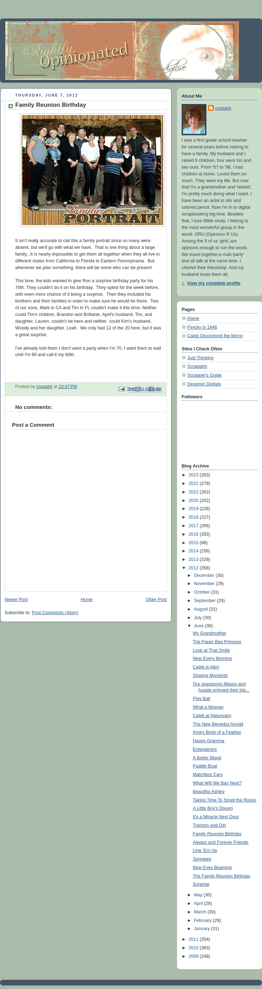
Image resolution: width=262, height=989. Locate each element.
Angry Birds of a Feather (217, 732)
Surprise (201, 884)
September (205, 600)
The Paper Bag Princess (217, 641)
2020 (194, 500)
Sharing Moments (210, 675)
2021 (194, 492)
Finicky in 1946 (202, 327)
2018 (194, 517)
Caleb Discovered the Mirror (215, 335)
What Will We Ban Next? (217, 783)
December (205, 575)
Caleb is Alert (206, 667)
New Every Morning (212, 658)
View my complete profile (213, 283)
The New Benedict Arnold (218, 724)
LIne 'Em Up (205, 850)
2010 (194, 947)
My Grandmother (210, 633)
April (199, 903)
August (201, 609)
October (202, 592)
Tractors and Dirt (209, 825)
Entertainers (205, 749)
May (199, 894)
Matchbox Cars (208, 774)
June (199, 625)
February (203, 920)
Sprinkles (202, 859)
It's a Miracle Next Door (216, 816)
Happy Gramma (208, 740)
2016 (194, 534)
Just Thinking (200, 357)
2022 (194, 483)
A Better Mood (207, 757)
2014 (194, 550)
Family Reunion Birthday (217, 833)
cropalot (223, 108)
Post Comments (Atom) (55, 612)
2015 (194, 542)
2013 (194, 559)
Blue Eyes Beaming (212, 867)
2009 (194, 956)
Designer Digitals (204, 384)
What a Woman (208, 707)
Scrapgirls (197, 366)
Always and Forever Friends (221, 842)
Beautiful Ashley (209, 791)
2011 (194, 939)
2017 (194, 525)
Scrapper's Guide (204, 375)
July (198, 617)
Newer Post (16, 599)
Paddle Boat (205, 766)
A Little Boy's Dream (213, 808)
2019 (194, 508)
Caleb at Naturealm (212, 715)
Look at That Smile (211, 650)
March (201, 911)
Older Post (156, 599)
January (202, 928)
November (205, 583)
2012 (194, 567)
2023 (194, 474)
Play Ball (201, 698)
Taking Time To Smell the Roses (224, 800)
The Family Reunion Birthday (222, 876)
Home (87, 599)
